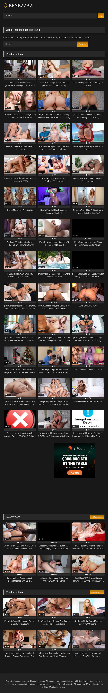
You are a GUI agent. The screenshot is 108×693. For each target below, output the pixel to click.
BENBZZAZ (18, 5)
